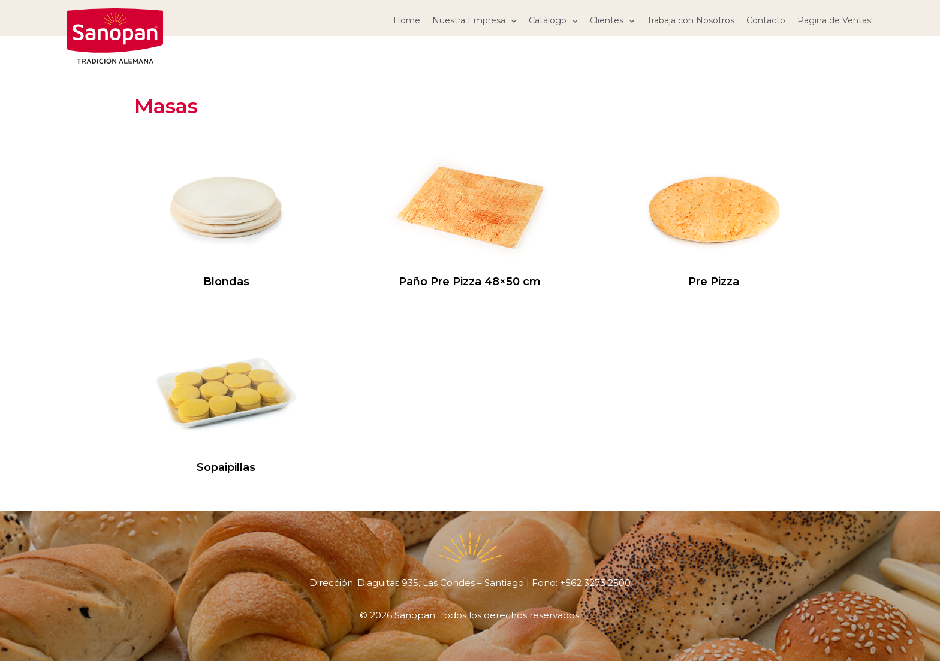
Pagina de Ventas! (835, 20)
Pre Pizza (713, 281)
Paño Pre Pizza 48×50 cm (470, 281)
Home (406, 20)
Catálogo (553, 20)
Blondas (226, 281)
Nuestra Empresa (474, 20)
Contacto (765, 20)
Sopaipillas (226, 467)
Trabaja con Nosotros (690, 20)
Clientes (612, 20)
